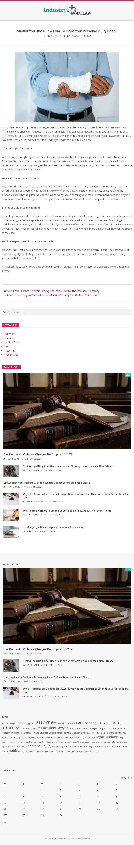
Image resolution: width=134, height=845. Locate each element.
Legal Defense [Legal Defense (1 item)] (88, 737)
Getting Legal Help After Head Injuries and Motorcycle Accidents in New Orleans (68, 466)
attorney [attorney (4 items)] (46, 722)
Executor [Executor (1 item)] (76, 733)
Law (89, 36)
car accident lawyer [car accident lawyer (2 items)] (52, 728)
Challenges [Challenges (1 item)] (92, 728)
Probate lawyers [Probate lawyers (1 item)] (114, 746)
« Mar (5, 823)
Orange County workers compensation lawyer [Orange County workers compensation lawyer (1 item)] (98, 742)
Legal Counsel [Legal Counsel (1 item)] (75, 737)
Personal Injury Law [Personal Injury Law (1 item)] (82, 746)
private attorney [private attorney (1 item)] (98, 746)
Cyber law (9, 333)
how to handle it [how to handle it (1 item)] (97, 733)
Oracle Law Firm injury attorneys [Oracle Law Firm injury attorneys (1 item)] (62, 742)
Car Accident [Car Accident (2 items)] (86, 723)
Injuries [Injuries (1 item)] (40, 737)
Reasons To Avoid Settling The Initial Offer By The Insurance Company (59, 291)
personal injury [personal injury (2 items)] (39, 746)
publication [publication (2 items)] (18, 750)
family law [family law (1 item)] (85, 733)
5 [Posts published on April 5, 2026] (116, 790)
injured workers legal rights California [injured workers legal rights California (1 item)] (19, 737)
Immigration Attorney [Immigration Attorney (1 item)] (116, 733)
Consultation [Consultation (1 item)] (27, 733)
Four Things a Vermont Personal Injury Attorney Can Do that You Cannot (56, 295)
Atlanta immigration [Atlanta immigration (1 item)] (26, 723)
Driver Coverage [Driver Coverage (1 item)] (40, 733)
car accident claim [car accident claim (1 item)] (28, 728)
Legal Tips (10, 350)
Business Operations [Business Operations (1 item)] (66, 723)
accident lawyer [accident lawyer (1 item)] (9, 723)
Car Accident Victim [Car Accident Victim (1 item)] (78, 728)
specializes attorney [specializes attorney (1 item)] (51, 751)
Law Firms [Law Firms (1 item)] (48, 737)
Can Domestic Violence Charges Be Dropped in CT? (37, 454)
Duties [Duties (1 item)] (52, 733)
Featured (9, 338)
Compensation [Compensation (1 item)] (104, 728)
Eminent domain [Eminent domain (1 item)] (63, 733)
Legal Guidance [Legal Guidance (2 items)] (107, 737)
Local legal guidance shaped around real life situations (54, 527)
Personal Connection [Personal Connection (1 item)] (17, 746)
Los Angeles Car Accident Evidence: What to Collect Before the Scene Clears (46, 482)
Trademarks (11, 354)
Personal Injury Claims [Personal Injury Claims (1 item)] (62, 746)
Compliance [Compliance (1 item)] (14, 733)
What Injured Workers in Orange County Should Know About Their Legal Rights (67, 510)
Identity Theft (12, 342)
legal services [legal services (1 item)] (23, 742)
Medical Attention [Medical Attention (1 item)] (37, 742)
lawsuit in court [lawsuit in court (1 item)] (61, 737)
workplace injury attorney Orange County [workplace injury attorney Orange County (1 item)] (80, 751)
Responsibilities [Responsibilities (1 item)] (34, 751)
